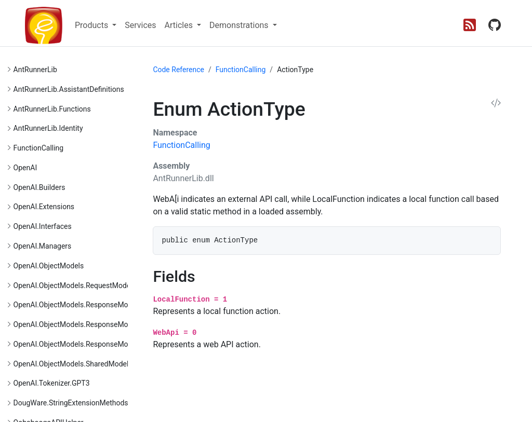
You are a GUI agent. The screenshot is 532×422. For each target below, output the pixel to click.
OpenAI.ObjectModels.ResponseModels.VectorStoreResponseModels (126, 344)
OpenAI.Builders (39, 187)
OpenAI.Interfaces (43, 226)
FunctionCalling (39, 148)
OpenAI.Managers (43, 246)
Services (140, 25)
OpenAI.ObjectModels (49, 266)
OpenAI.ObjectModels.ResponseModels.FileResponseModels (112, 324)
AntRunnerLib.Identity (48, 128)
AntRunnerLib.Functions (52, 109)
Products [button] (92, 25)
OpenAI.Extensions (44, 206)
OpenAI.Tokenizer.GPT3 (52, 383)
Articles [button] (180, 25)
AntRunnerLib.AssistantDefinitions (69, 89)
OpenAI (25, 168)
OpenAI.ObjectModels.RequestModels (75, 285)
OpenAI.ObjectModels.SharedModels (73, 364)
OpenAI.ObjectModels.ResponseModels (78, 305)
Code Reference (178, 69)
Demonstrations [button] (240, 25)
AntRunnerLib (35, 69)
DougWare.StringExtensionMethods (71, 403)
